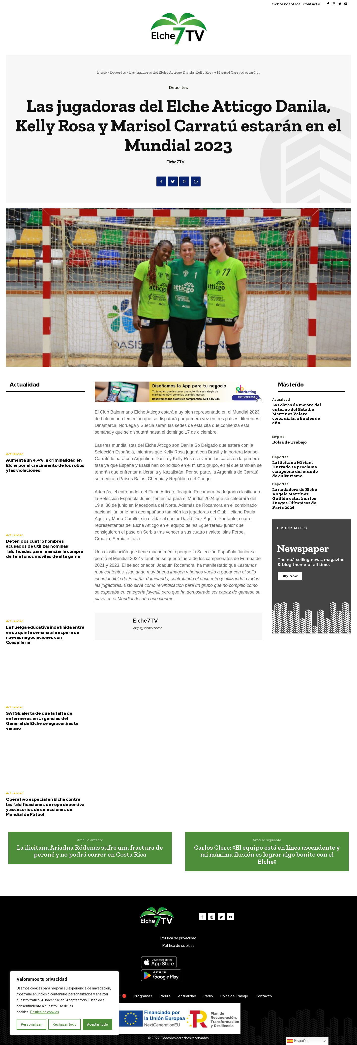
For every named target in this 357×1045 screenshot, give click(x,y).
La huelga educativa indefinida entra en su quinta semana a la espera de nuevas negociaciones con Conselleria (45, 635)
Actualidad (15, 454)
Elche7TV (175, 162)
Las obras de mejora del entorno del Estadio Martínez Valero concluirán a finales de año (296, 413)
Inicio (102, 72)
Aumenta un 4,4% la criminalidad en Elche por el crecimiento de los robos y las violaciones (45, 465)
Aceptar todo (97, 1024)
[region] (64, 1003)
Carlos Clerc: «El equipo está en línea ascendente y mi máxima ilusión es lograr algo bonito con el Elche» (267, 854)
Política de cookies (44, 1012)
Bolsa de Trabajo (289, 442)
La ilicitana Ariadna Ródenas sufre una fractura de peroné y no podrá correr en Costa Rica (90, 851)
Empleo (278, 436)
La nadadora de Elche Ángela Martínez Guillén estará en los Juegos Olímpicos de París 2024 (294, 498)
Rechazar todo (65, 1024)
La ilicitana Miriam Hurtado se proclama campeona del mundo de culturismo (295, 469)
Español (297, 1041)
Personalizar (31, 1024)
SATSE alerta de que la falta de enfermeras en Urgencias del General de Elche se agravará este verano (42, 721)
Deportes (118, 72)
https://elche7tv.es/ (147, 628)
